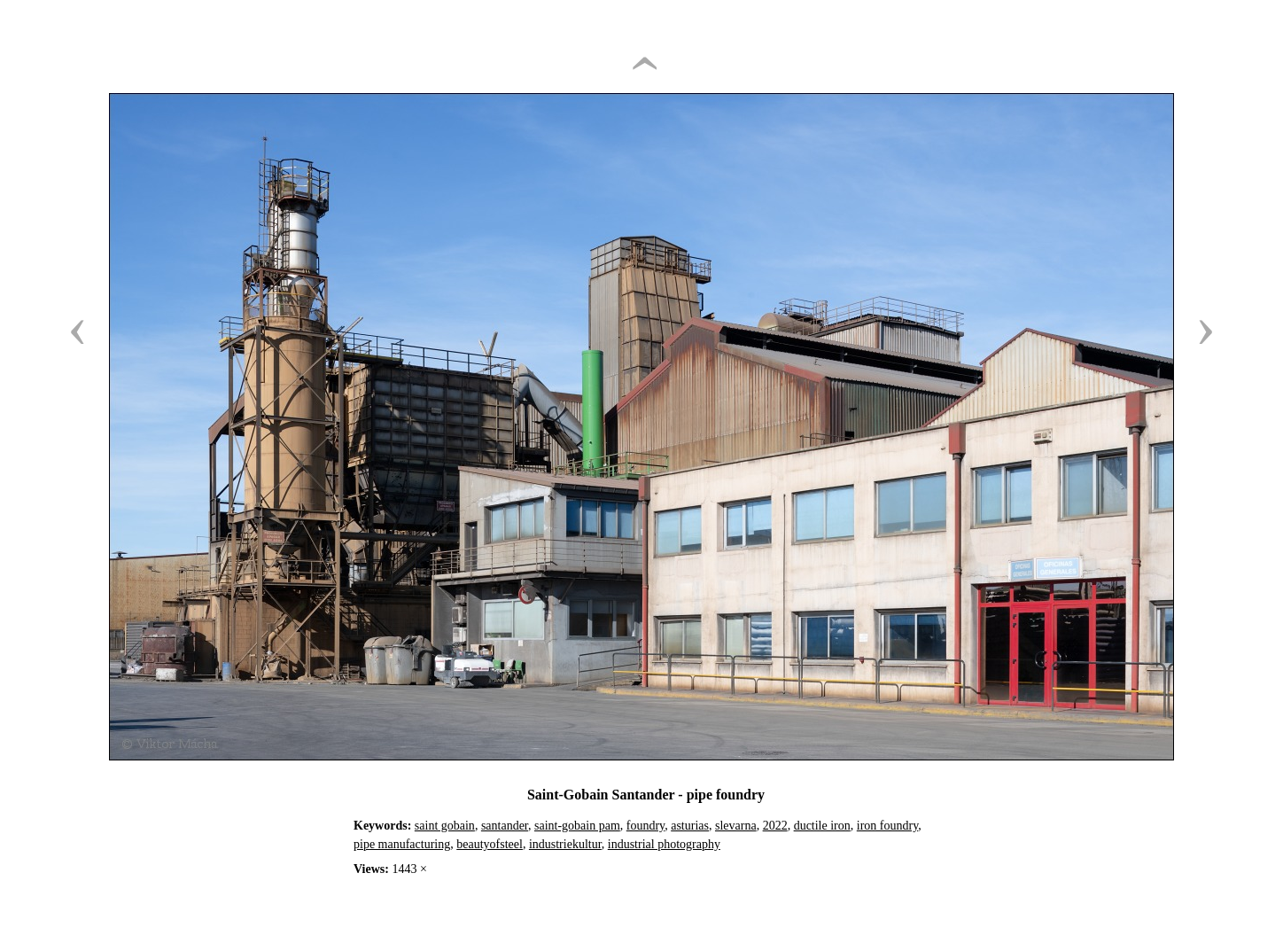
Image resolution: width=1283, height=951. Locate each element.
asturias (690, 825)
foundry (645, 825)
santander (504, 825)
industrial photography (664, 844)
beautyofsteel (489, 844)
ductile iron (822, 825)
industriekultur (565, 844)
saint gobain (445, 825)
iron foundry (887, 825)
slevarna (736, 825)
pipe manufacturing (402, 844)
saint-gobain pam (577, 825)
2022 (775, 825)
